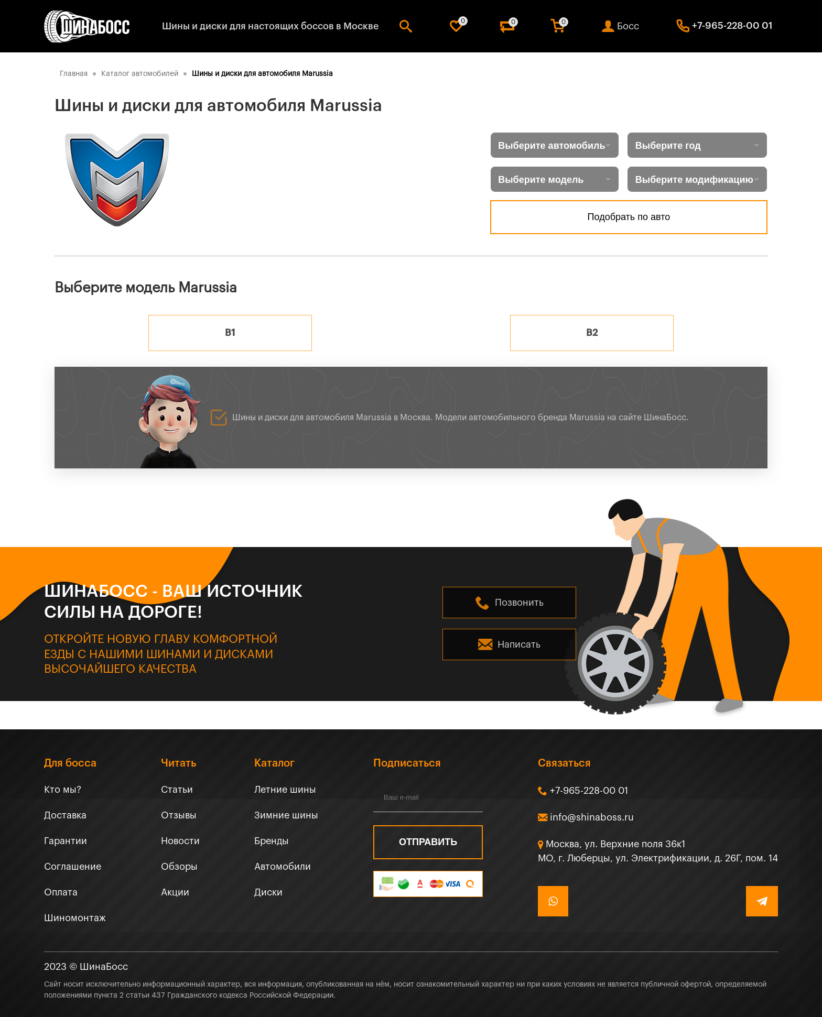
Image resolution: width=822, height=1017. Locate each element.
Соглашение (72, 866)
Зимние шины (286, 815)
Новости (180, 841)
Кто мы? (62, 789)
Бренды (271, 841)
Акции (175, 892)
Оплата (61, 892)
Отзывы (179, 815)
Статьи (177, 789)
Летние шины (285, 789)
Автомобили (282, 866)
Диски (268, 892)
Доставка (65, 815)
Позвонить (519, 602)
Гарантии (65, 841)
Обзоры (179, 866)
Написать (518, 644)
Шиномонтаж (75, 918)
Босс (628, 26)
